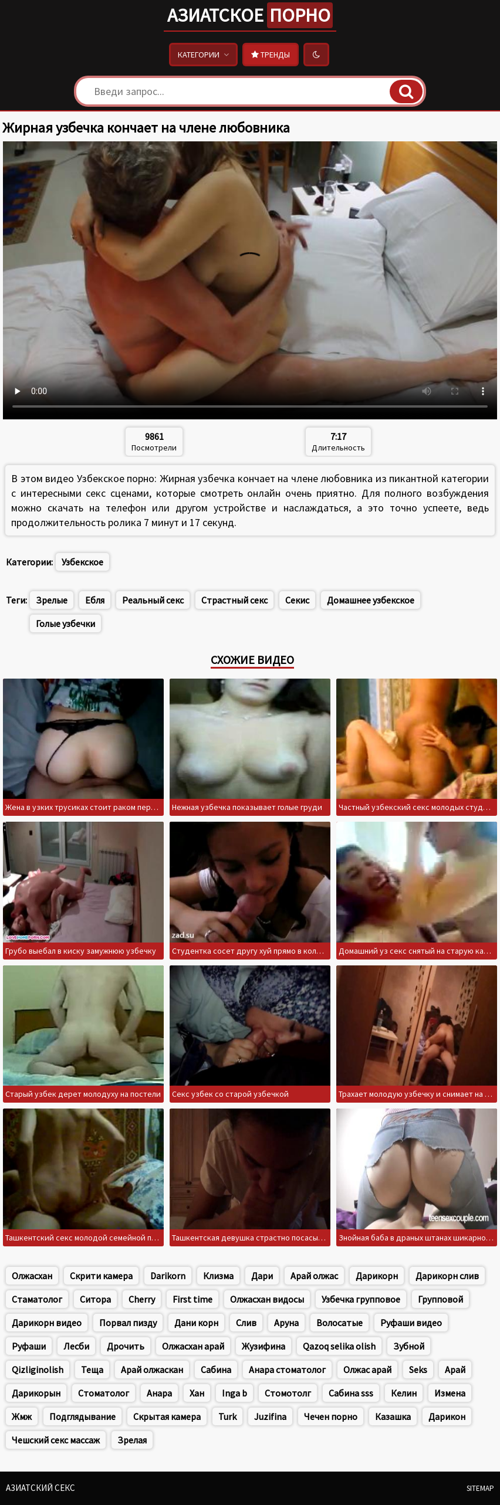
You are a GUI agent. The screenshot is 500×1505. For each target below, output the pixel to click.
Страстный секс (234, 600)
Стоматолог (103, 1393)
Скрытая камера (167, 1416)
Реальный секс (153, 600)
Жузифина (263, 1346)
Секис (297, 600)
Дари (262, 1276)
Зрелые (51, 600)
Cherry (142, 1299)
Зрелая (132, 1440)
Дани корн (196, 1322)
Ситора (95, 1299)
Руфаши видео (411, 1322)
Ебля (94, 600)
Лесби (76, 1346)
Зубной (408, 1346)
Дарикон (446, 1416)
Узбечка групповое (361, 1299)
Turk (227, 1416)
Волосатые (339, 1322)
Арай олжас (314, 1276)
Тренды (270, 54)
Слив (246, 1322)
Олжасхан (32, 1276)
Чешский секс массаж (56, 1440)
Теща (92, 1369)
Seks (418, 1369)
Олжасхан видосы (267, 1299)
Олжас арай (367, 1369)
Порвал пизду (128, 1322)
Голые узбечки (65, 623)
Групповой (440, 1299)
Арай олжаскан (152, 1369)
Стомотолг (288, 1393)
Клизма (218, 1276)
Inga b (234, 1393)
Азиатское (250, 15)
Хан (197, 1393)
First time (192, 1299)
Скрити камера (101, 1276)
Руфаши (29, 1346)
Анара (159, 1393)
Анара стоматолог (287, 1369)
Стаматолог (37, 1299)
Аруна (286, 1322)
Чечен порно (330, 1416)
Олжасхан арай (193, 1346)
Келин (404, 1393)
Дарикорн (377, 1276)
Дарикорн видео (47, 1322)
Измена (449, 1393)
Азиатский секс (40, 1487)
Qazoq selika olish (339, 1346)
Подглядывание (82, 1416)
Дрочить (125, 1346)
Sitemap (480, 1488)
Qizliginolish (37, 1369)
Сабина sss (351, 1393)
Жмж (22, 1416)
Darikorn (167, 1276)
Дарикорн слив (447, 1276)
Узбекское (82, 562)
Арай (455, 1369)
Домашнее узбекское (370, 600)
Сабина (216, 1369)
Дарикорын (36, 1393)
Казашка (393, 1416)
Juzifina (270, 1416)
